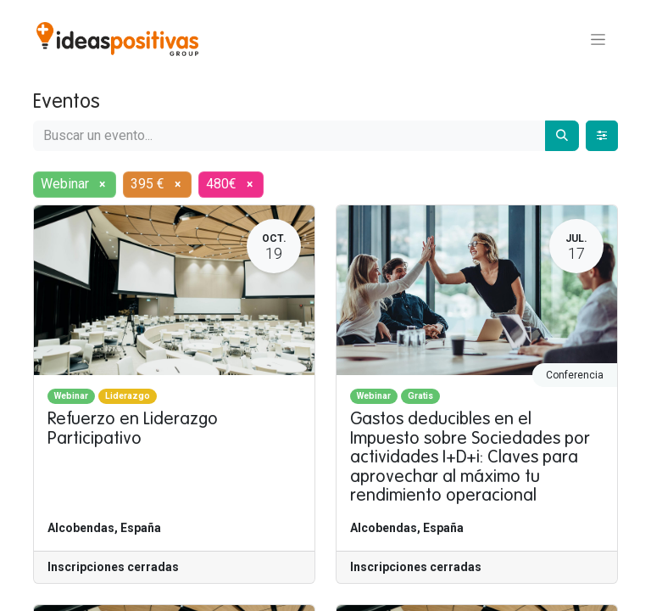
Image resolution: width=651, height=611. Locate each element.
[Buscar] (562, 136)
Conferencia (575, 375)
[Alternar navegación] (598, 39)
